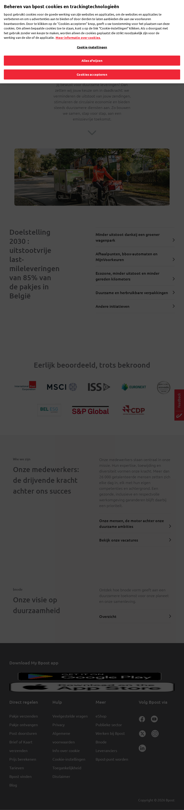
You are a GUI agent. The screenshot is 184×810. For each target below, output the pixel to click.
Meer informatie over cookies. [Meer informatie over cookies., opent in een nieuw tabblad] (78, 29)
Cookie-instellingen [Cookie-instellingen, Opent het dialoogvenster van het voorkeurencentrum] (92, 39)
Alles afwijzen (92, 52)
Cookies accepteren (92, 66)
